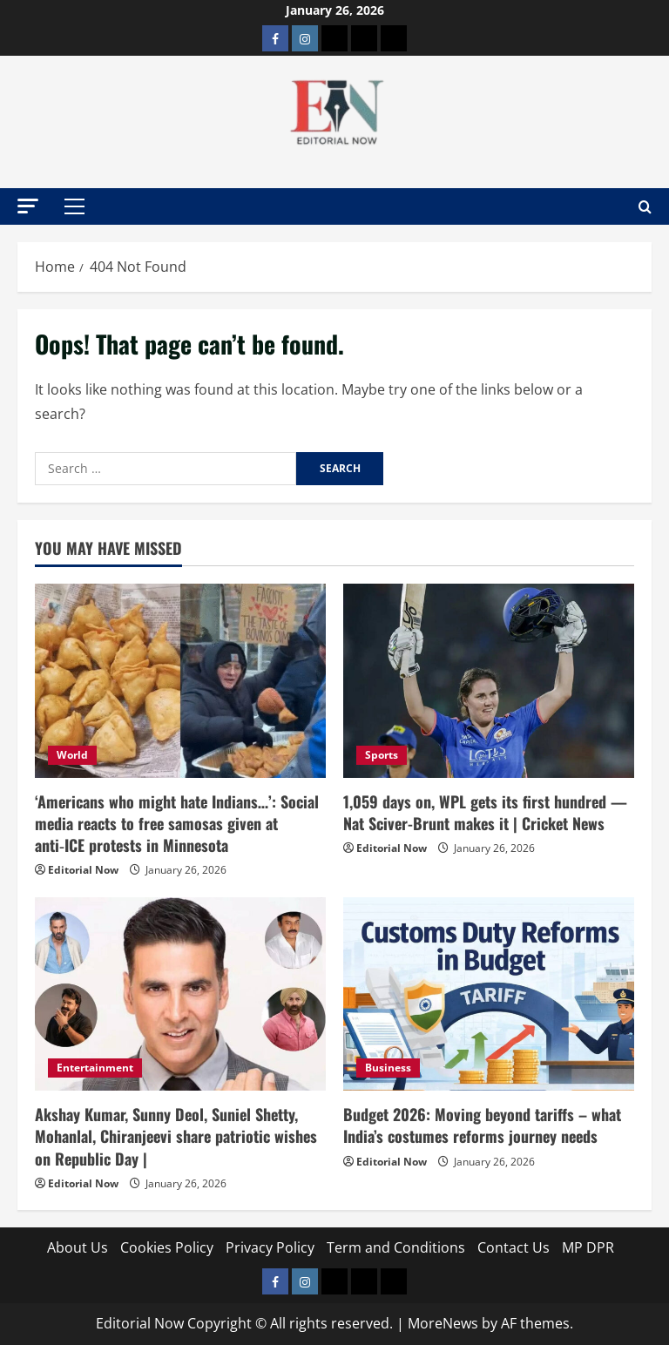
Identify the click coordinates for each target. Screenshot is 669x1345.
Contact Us (513, 1247)
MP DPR (588, 1247)
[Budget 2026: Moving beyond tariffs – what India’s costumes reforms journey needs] (488, 994)
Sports (381, 754)
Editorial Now (83, 869)
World (72, 754)
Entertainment (95, 1067)
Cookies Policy (166, 1247)
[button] (27, 206)
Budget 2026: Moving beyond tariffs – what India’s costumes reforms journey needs (482, 1125)
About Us (77, 1247)
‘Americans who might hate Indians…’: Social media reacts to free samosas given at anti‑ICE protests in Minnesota (177, 823)
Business (388, 1067)
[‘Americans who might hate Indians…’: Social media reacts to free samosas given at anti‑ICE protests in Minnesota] (180, 681)
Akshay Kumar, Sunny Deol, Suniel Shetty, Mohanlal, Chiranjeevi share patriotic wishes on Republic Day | (176, 1136)
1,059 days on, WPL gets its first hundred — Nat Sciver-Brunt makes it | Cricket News (485, 812)
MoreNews (443, 1323)
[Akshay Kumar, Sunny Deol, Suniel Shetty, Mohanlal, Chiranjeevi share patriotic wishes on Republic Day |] (180, 994)
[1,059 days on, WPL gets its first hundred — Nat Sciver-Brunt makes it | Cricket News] (488, 681)
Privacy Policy (270, 1247)
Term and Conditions (396, 1247)
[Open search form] (645, 207)
